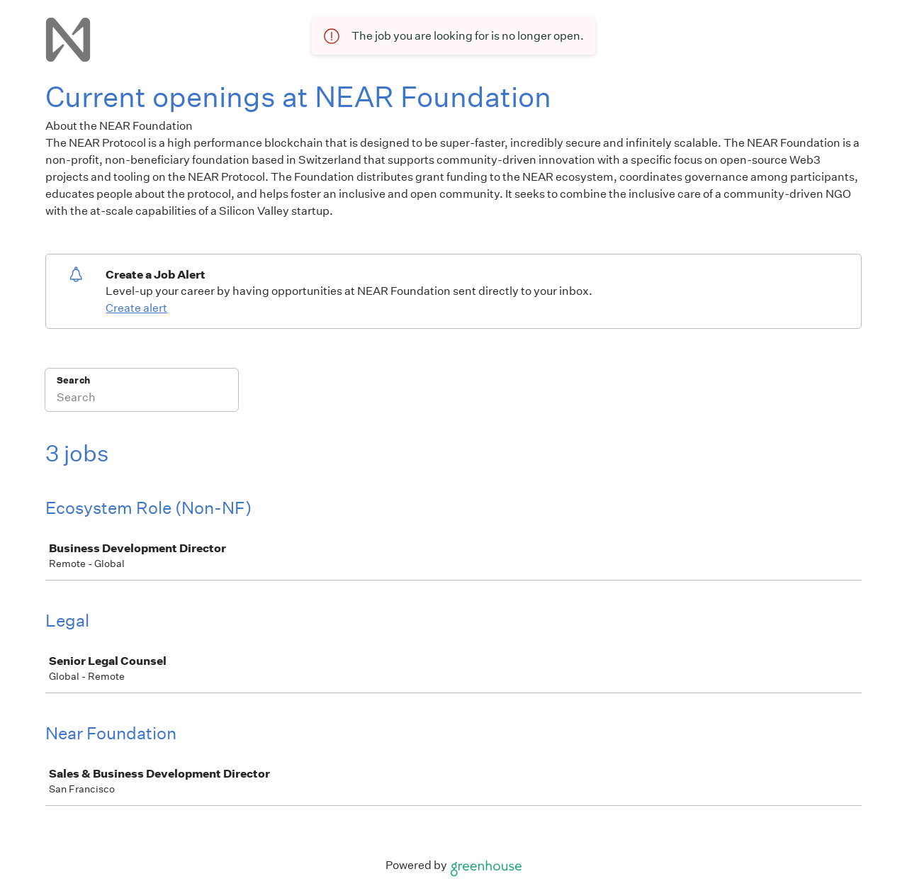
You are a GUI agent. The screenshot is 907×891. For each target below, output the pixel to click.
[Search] (141, 399)
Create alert (136, 308)
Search (73, 380)
